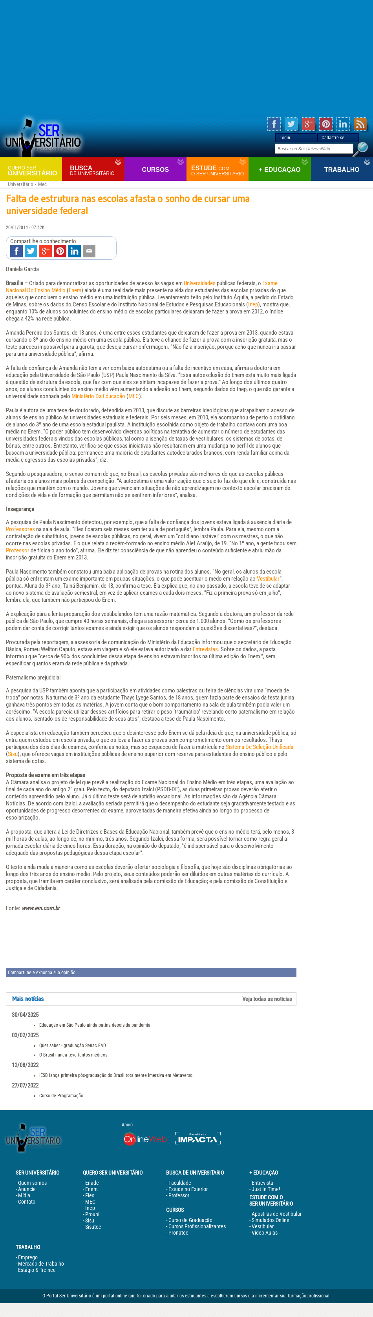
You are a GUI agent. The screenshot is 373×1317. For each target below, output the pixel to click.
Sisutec (93, 1227)
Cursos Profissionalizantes (197, 1226)
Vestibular (268, 578)
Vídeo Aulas (265, 1233)
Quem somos (32, 1183)
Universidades (200, 283)
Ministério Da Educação (98, 396)
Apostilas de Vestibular (277, 1214)
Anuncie (27, 1189)
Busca (96, 170)
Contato (26, 1202)
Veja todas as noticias (267, 998)
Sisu (13, 754)
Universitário (34, 170)
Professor (17, 550)
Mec (42, 184)
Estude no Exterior (188, 1189)
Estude (219, 171)
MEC (133, 396)
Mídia (24, 1195)
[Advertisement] (186, 57)
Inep (253, 304)
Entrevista (262, 1183)
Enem (75, 290)
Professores (20, 529)
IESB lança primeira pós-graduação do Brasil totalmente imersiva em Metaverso (115, 1075)
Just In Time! (266, 1189)
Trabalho (342, 169)
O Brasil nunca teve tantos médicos (73, 1055)
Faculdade (179, 1183)
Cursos (155, 169)
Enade (92, 1183)
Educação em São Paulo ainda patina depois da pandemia (94, 1025)
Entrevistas (205, 649)
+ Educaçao (279, 169)
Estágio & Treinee (37, 1270)
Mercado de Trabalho (41, 1264)
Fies (89, 1195)
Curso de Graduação (190, 1220)
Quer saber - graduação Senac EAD (72, 1045)
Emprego (28, 1257)
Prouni (92, 1214)
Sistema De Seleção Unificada (259, 746)
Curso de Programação (61, 1095)
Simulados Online (270, 1220)
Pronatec (178, 1233)
